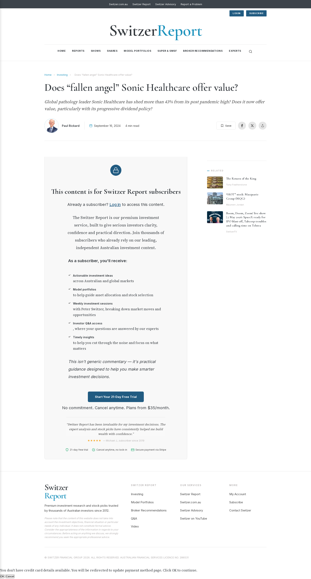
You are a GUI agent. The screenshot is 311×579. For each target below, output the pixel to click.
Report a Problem (191, 4)
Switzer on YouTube (193, 518)
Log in (115, 204)
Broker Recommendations (203, 50)
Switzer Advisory (165, 4)
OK (2, 576)
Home (62, 50)
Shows (96, 50)
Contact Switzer (240, 510)
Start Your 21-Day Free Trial (116, 397)
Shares (112, 50)
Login (237, 13)
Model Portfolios (137, 50)
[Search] (250, 51)
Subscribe (256, 13)
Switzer (155, 30)
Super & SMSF (167, 50)
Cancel (10, 576)
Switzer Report (141, 4)
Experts (235, 50)
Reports (78, 50)
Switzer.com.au (118, 4)
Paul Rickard (71, 125)
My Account (237, 494)
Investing (62, 74)
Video (135, 526)
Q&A (134, 518)
